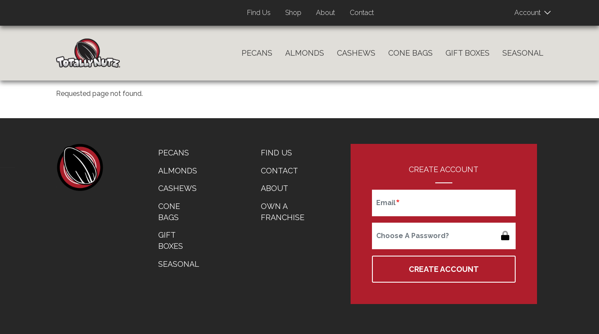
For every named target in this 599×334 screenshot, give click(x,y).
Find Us (259, 13)
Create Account (444, 269)
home (79, 167)
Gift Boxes (468, 52)
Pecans (257, 52)
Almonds (304, 52)
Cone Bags (410, 52)
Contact (362, 13)
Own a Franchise (282, 212)
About (325, 13)
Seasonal (522, 52)
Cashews (356, 52)
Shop (293, 13)
